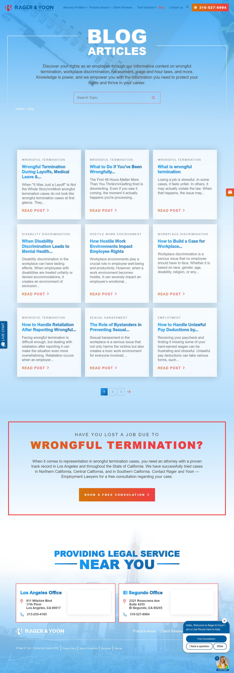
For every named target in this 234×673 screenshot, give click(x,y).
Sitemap (118, 648)
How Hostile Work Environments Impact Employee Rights (111, 246)
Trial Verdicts (145, 7)
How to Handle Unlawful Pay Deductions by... (182, 327)
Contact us (176, 7)
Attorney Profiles (74, 7)
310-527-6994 (210, 7)
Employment (169, 318)
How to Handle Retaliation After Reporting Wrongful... (49, 327)
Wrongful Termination (43, 160)
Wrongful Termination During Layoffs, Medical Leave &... (45, 171)
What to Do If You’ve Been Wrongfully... (116, 169)
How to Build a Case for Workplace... (181, 244)
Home (20, 108)
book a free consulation (117, 495)
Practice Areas (98, 7)
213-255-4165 (37, 614)
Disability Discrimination (46, 234)
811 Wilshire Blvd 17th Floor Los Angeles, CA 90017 (43, 604)
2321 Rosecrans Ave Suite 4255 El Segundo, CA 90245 (145, 604)
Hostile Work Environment (116, 234)
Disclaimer (106, 648)
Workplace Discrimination (183, 234)
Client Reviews (122, 7)
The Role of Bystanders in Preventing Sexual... (116, 327)
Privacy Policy (69, 648)
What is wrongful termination (175, 169)
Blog (161, 7)
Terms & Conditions (88, 648)
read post (35, 210)
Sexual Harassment (109, 318)
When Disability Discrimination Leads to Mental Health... (45, 246)
